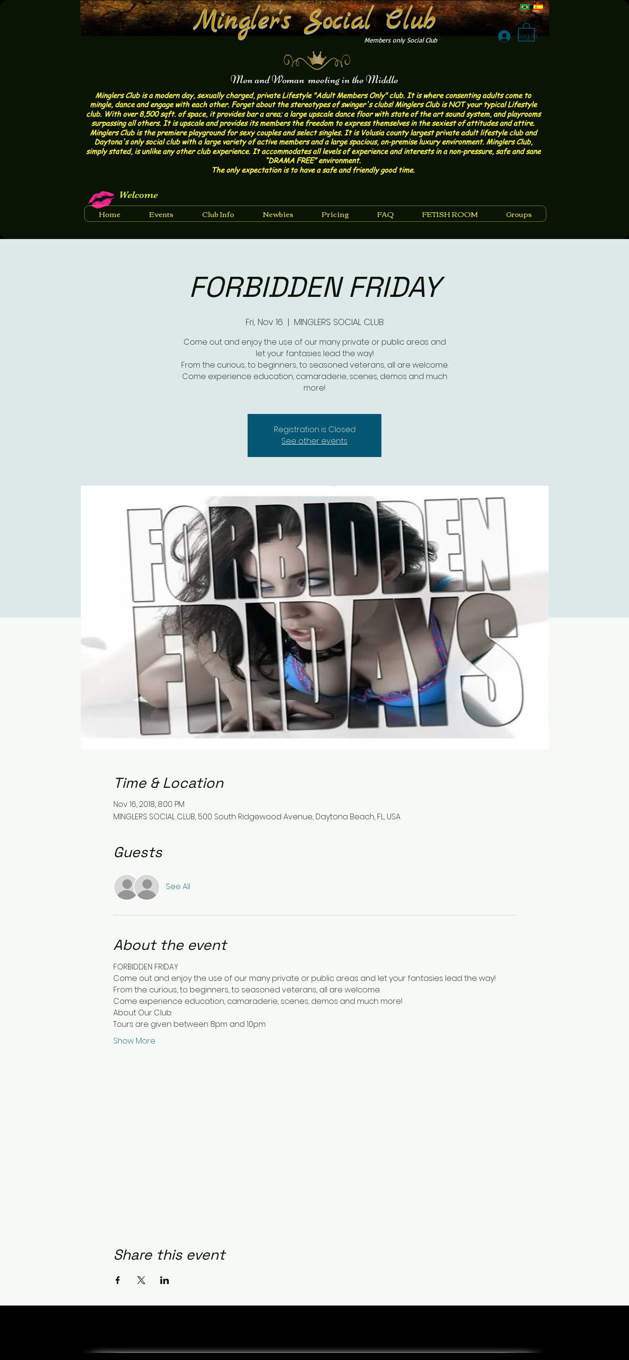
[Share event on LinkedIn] (164, 1280)
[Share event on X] (141, 1280)
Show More (134, 1041)
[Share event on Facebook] (117, 1280)
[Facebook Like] (511, 1319)
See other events (314, 440)
